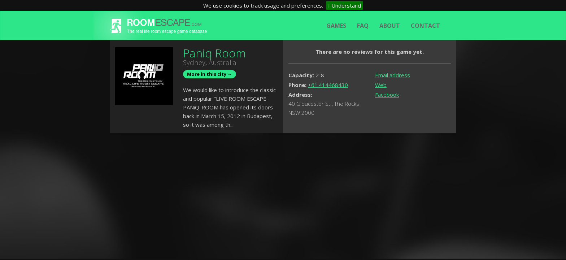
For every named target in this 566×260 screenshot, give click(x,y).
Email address (392, 75)
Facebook (387, 94)
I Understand (344, 5)
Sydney (194, 62)
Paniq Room (214, 53)
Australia (222, 62)
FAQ (363, 26)
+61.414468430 (328, 84)
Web (381, 84)
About (389, 26)
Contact (425, 26)
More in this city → (209, 74)
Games (336, 26)
